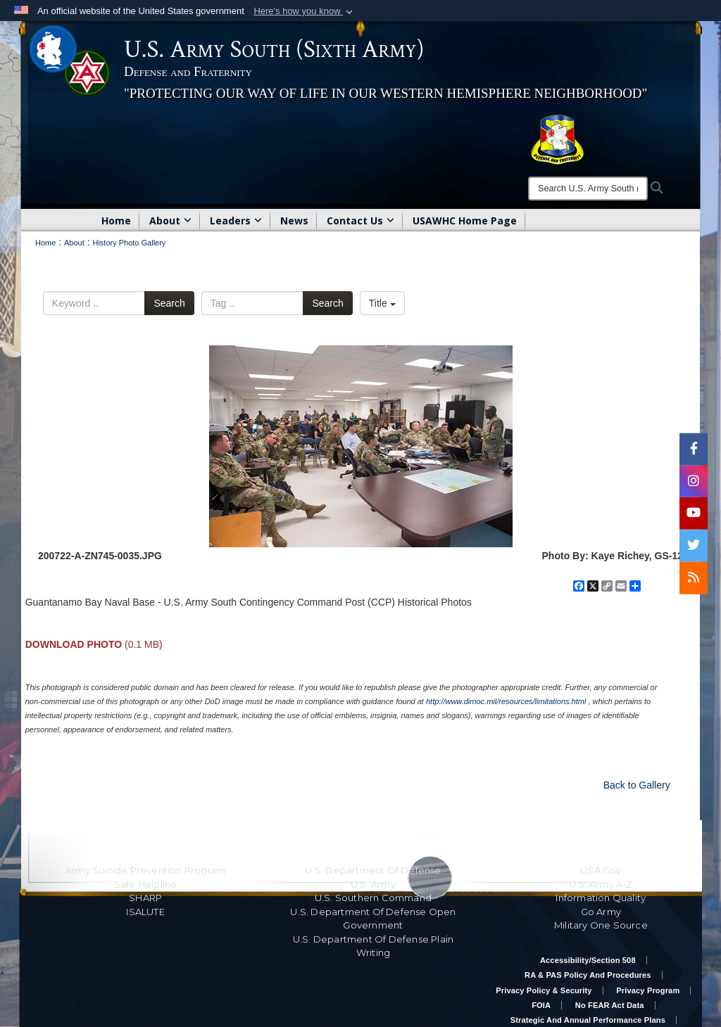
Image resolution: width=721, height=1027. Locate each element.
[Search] (588, 188)
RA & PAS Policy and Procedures (588, 975)
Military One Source (601, 925)
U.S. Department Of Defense (373, 870)
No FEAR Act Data (609, 1005)
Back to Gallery (636, 785)
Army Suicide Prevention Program (145, 870)
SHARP (145, 897)
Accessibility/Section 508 (588, 960)
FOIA (541, 1005)
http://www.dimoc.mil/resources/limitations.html (506, 701)
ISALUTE (145, 911)
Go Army (601, 911)
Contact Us (360, 220)
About (170, 220)
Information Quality (601, 897)
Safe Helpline (145, 884)
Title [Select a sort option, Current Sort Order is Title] (382, 303)
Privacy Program (647, 990)
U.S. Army (373, 884)
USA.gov (600, 870)
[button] (304, 11)
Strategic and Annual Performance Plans (587, 1020)
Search (168, 303)
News (294, 220)
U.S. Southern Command (373, 897)
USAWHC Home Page (465, 220)
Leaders (236, 220)
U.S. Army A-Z (601, 884)
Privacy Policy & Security (543, 990)
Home (116, 220)
